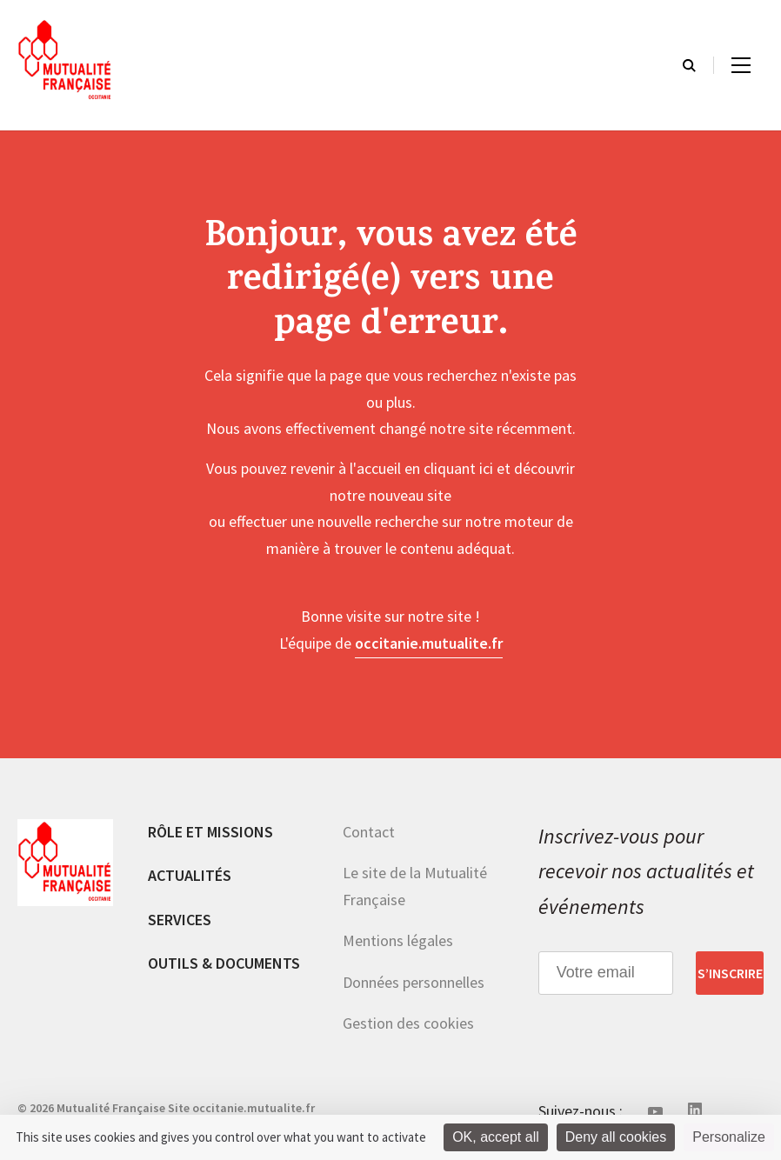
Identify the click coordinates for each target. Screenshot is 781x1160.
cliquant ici (458, 468)
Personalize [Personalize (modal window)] (728, 1137)
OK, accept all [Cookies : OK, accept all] (495, 1137)
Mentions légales (398, 940)
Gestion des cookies (408, 1023)
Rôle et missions (210, 832)
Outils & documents (224, 963)
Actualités (189, 875)
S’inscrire (730, 973)
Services (179, 920)
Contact (369, 832)
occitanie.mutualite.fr (429, 643)
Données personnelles (413, 982)
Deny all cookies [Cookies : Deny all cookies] (616, 1137)
